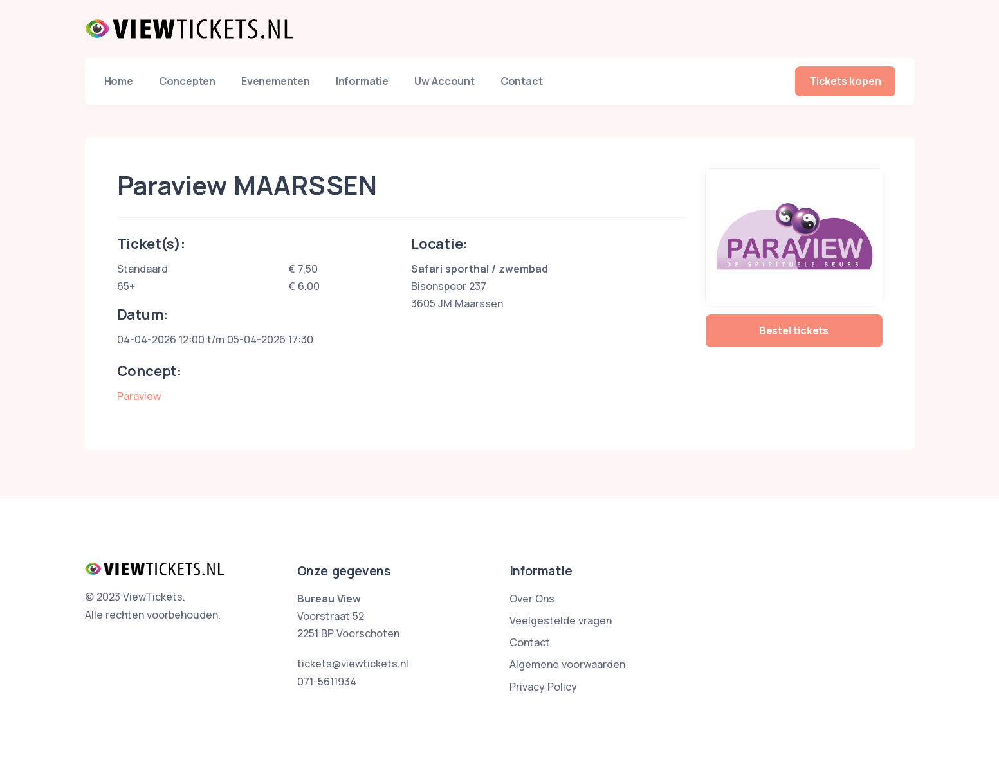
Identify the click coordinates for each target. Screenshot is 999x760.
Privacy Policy (543, 687)
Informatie (362, 81)
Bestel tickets (794, 330)
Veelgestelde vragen (560, 620)
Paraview (139, 396)
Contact (521, 81)
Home (118, 81)
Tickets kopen (845, 81)
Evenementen (275, 81)
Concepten (187, 81)
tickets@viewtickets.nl (352, 663)
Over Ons (531, 599)
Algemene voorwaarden (567, 664)
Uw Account (444, 81)
